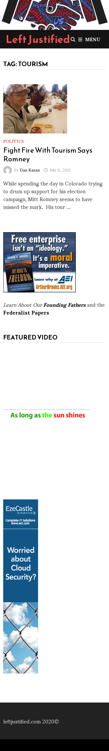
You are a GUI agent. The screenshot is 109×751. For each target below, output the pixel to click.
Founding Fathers (64, 304)
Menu (89, 39)
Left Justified (38, 39)
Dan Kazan (30, 170)
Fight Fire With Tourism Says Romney (47, 154)
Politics (13, 141)
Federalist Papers (26, 312)
